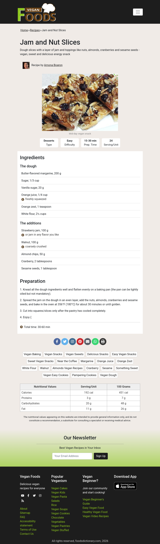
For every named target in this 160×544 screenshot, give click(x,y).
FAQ (22, 517)
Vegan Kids (58, 492)
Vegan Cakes (59, 488)
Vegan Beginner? (90, 478)
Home (24, 30)
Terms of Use (28, 529)
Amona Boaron (53, 65)
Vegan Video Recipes (96, 516)
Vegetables (58, 521)
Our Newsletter (80, 438)
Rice (54, 505)
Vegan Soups (59, 509)
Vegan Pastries (60, 526)
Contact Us (27, 533)
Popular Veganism (59, 478)
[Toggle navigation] (138, 12)
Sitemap (25, 513)
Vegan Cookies (60, 513)
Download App (125, 476)
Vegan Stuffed (60, 530)
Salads (55, 501)
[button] (57, 341)
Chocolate (57, 517)
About (24, 508)
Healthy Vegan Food (95, 512)
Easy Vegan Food (93, 507)
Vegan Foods (30, 476)
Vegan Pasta (59, 496)
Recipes (35, 30)
